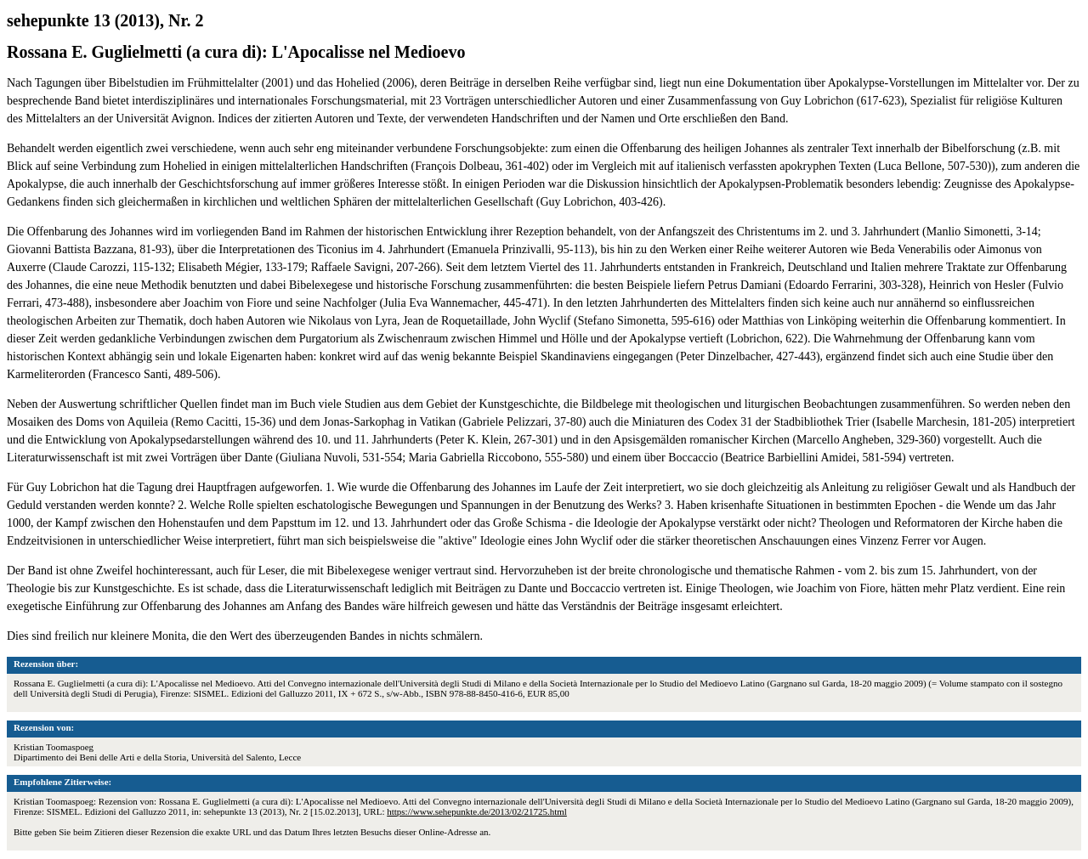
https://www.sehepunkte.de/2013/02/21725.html (477, 811)
